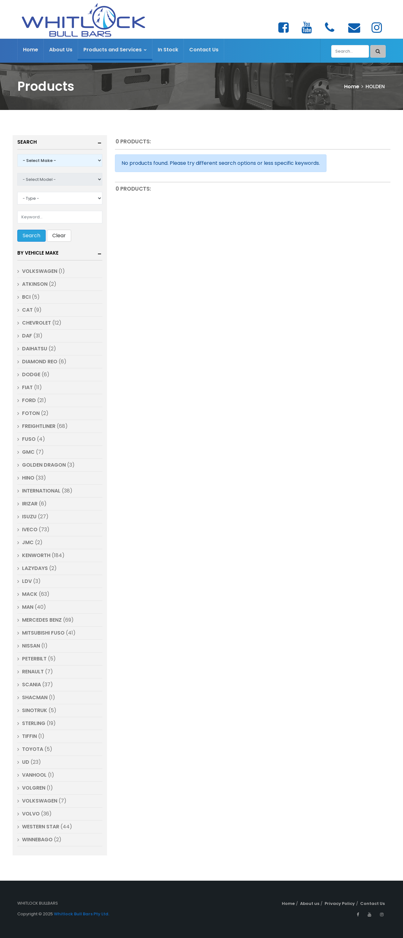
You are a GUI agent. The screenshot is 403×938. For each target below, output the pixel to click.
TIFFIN (29, 736)
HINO (28, 477)
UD (25, 762)
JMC (28, 542)
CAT (27, 310)
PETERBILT (34, 658)
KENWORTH (36, 555)
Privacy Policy (340, 903)
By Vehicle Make (38, 253)
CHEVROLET (36, 322)
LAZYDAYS (35, 568)
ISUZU (29, 516)
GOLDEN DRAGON (44, 465)
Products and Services (115, 49)
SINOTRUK (35, 710)
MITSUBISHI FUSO (43, 632)
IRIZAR (29, 503)
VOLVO (31, 813)
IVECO (29, 529)
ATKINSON (35, 284)
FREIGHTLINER (38, 426)
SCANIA (31, 684)
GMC (28, 452)
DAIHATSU (34, 348)
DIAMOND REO (39, 361)
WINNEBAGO (37, 839)
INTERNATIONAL (41, 490)
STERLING (33, 723)
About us (309, 903)
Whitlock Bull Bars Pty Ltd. (81, 914)
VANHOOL (34, 775)
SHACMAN (35, 697)
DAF (27, 335)
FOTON (31, 413)
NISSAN (31, 645)
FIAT (27, 387)
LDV (27, 581)
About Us (60, 49)
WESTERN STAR (40, 826)
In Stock (168, 49)
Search (27, 142)
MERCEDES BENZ (42, 620)
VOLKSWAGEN (39, 271)
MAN (27, 607)
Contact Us (204, 49)
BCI (26, 297)
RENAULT (33, 671)
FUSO (29, 439)
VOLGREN (33, 787)
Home (30, 49)
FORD (29, 400)
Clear (59, 235)
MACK (29, 594)
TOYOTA (32, 749)
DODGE (32, 374)
